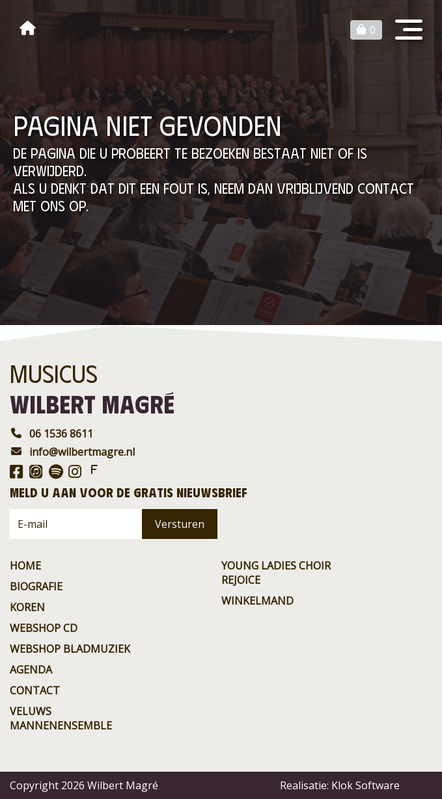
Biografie (36, 586)
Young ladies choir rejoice (276, 572)
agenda (31, 669)
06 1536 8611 (51, 433)
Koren (27, 607)
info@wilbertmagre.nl (72, 452)
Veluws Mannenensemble (61, 718)
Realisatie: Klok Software (340, 785)
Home (25, 565)
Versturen (179, 524)
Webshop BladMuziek (70, 649)
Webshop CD (43, 628)
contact (35, 690)
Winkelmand (257, 601)
